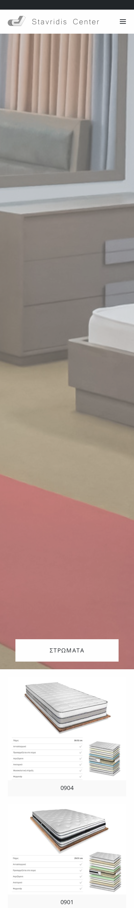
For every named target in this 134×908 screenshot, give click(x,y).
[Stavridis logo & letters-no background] (53, 17)
